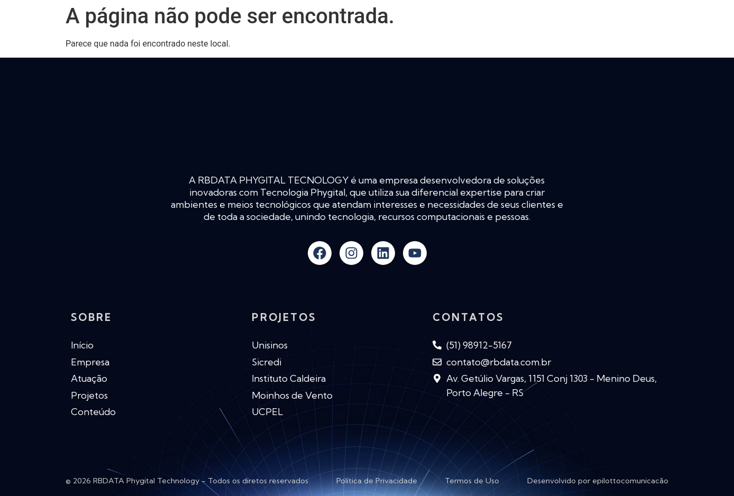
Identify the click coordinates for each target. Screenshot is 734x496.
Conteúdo (496, 31)
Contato (639, 31)
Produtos (570, 32)
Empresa (300, 31)
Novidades (426, 31)
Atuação (361, 31)
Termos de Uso (472, 480)
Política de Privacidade (376, 480)
